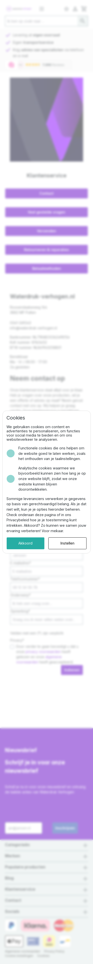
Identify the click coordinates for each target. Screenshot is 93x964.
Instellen (67, 543)
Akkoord (25, 543)
